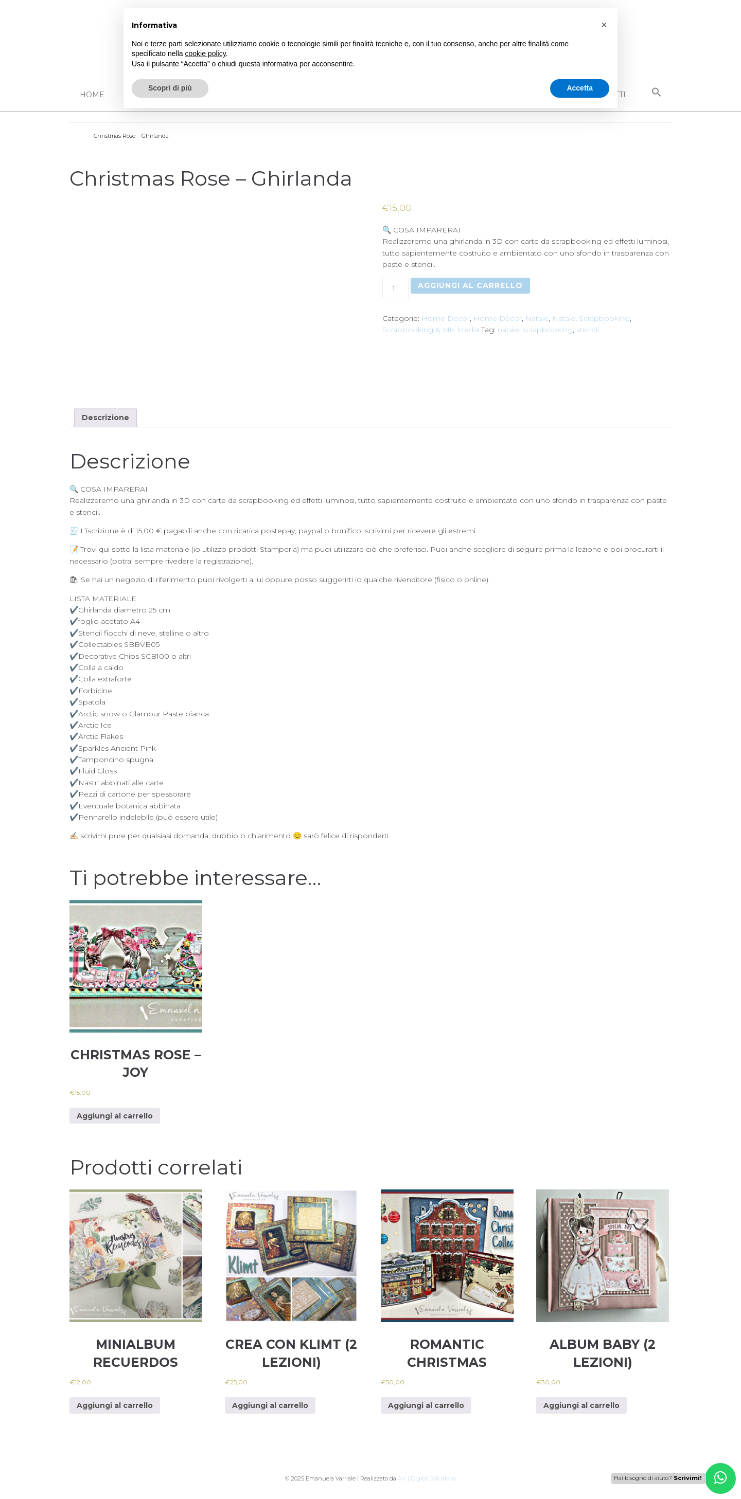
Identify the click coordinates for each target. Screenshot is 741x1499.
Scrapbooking (604, 318)
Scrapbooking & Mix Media (430, 329)
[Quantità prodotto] (395, 288)
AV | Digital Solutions (427, 1478)
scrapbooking (548, 329)
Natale (537, 318)
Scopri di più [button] (170, 88)
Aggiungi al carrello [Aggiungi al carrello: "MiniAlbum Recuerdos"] (115, 1405)
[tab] (105, 417)
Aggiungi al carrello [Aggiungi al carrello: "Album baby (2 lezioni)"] (581, 1405)
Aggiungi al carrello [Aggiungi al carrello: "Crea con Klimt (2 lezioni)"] (270, 1405)
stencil (587, 329)
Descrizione (105, 417)
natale (508, 329)
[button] (604, 24)
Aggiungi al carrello (470, 285)
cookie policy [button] (205, 53)
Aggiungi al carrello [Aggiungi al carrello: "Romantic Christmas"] (426, 1405)
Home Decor (445, 318)
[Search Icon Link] (656, 92)
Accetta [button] (580, 88)
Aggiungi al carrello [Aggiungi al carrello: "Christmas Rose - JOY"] (115, 1116)
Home (92, 94)
